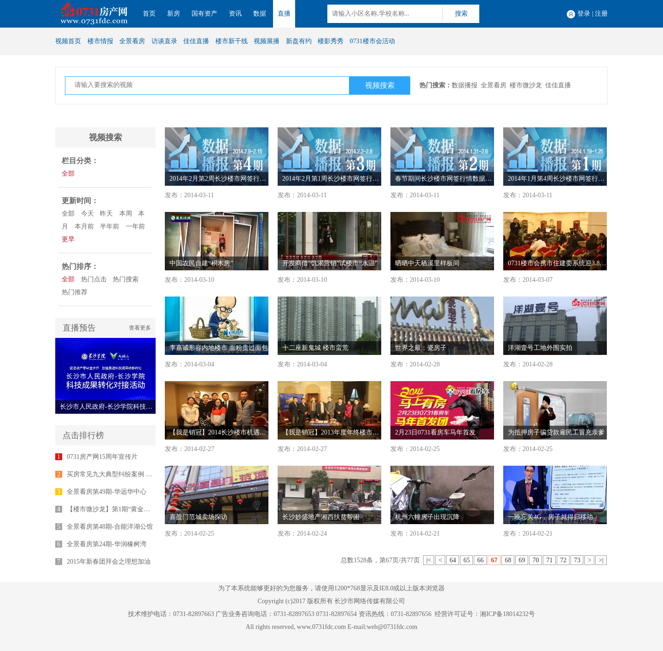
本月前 (84, 226)
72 (563, 560)
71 (549, 560)
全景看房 (132, 41)
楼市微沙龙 (526, 85)
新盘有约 (299, 41)
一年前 (135, 226)
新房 (173, 13)
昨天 (106, 213)
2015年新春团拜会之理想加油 (109, 561)
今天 (87, 213)
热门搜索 (126, 279)
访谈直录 (164, 41)
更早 (68, 239)
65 (466, 560)
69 (521, 560)
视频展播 (266, 41)
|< (428, 560)
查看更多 (140, 328)
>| (601, 560)
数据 (259, 13)
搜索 (461, 13)
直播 (284, 13)
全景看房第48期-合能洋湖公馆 (110, 526)
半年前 (109, 226)
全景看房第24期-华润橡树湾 (106, 544)
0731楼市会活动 (372, 41)
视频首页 (68, 41)
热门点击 (94, 279)
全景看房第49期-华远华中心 (106, 491)
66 (480, 560)
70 (535, 560)
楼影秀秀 (330, 41)
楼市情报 (100, 41)
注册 (601, 13)
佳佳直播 (196, 41)
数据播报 (464, 85)
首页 (149, 13)
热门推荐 (74, 292)
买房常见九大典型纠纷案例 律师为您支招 (126, 474)
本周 (125, 213)
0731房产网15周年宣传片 (102, 456)
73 (577, 560)
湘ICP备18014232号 (507, 614)
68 (508, 560)
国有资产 (204, 13)
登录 (583, 13)
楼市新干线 (231, 41)
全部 (68, 173)
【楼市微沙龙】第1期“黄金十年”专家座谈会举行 (135, 509)
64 (452, 560)
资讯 (235, 13)
